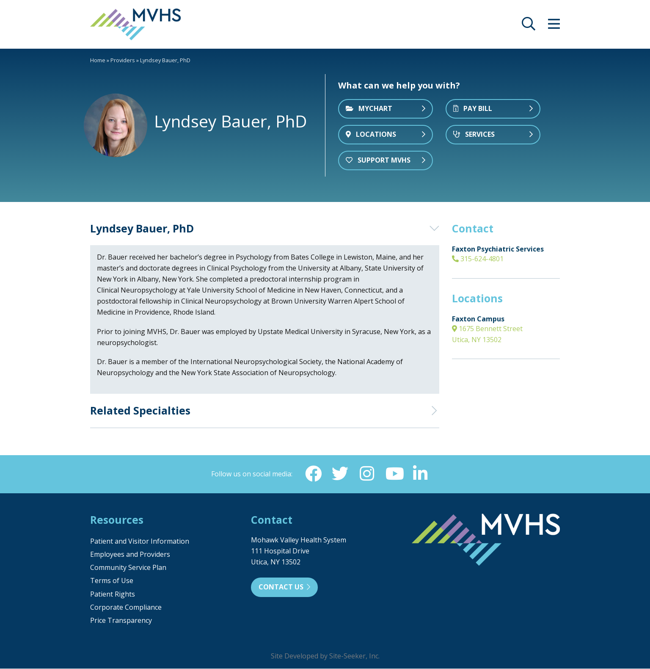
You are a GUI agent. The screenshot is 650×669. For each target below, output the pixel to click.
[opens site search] (528, 26)
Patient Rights (112, 594)
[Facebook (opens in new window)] (312, 473)
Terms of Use (111, 581)
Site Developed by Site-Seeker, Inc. (325, 656)
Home (97, 60)
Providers (122, 60)
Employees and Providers (130, 554)
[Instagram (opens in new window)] (366, 473)
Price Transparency (121, 620)
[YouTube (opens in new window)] (394, 473)
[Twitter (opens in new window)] (339, 473)
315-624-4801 (478, 258)
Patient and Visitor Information (139, 541)
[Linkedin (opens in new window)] (421, 473)
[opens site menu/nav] (554, 26)
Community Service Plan (128, 567)
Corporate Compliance (126, 607)
